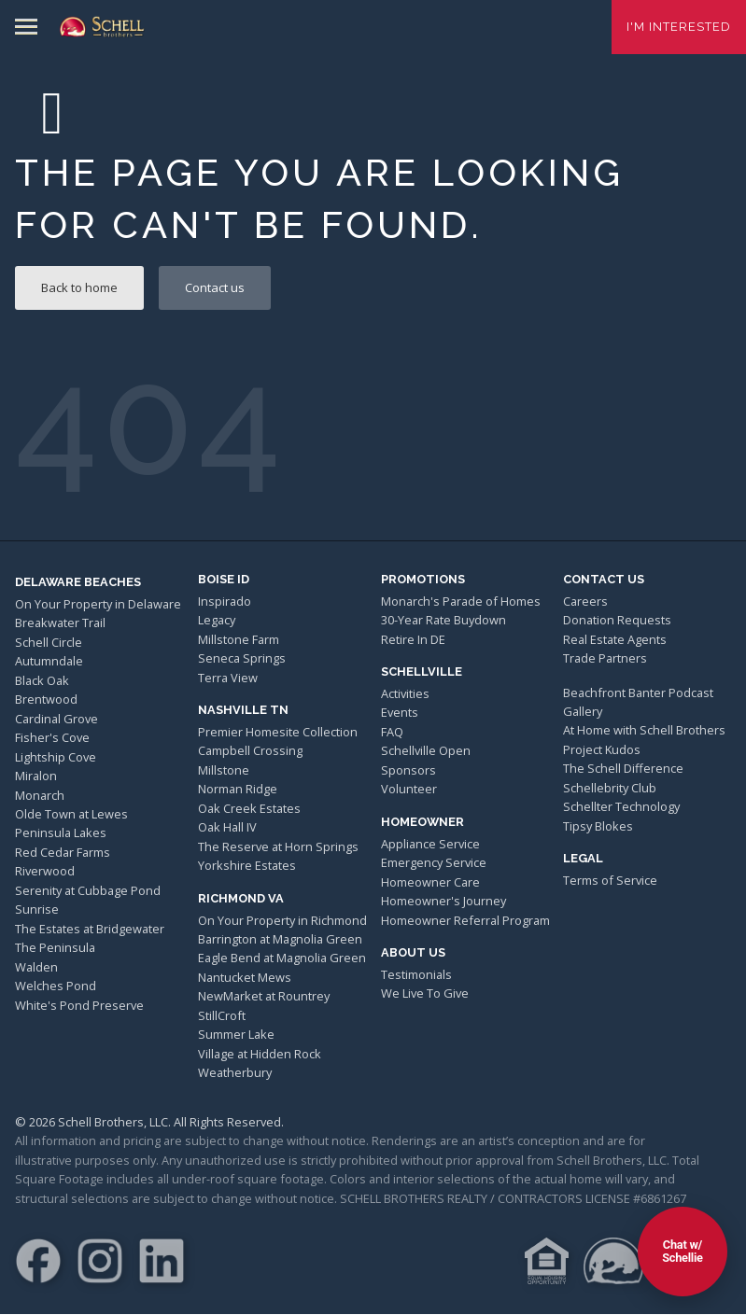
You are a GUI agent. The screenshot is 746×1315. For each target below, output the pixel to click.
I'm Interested (678, 27)
